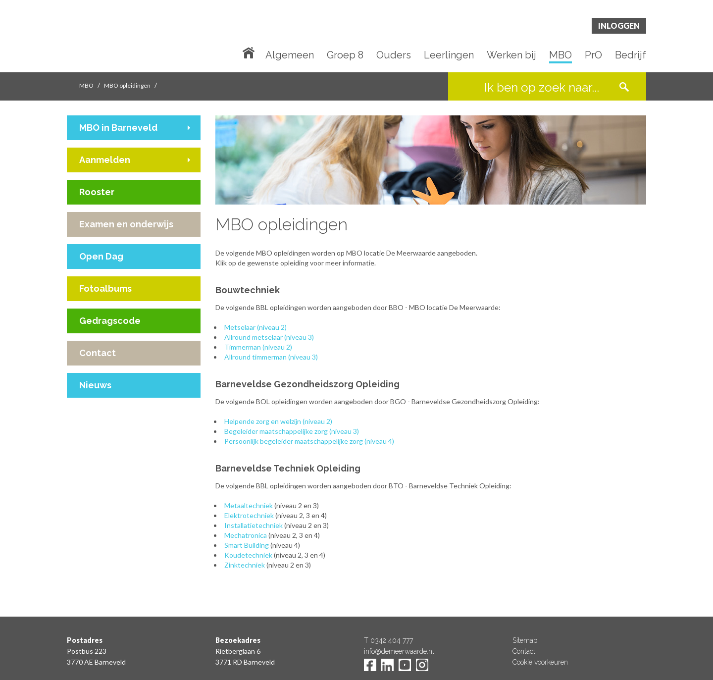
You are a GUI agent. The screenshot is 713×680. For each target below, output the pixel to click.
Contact (97, 353)
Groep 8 (345, 55)
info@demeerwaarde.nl (399, 651)
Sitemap (524, 640)
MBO (560, 55)
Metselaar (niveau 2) (255, 327)
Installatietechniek (253, 525)
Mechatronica (245, 535)
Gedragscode (110, 320)
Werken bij (511, 55)
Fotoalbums (105, 288)
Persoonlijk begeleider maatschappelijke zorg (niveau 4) (309, 441)
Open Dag (101, 256)
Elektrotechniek (249, 515)
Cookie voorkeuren (540, 662)
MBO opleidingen (127, 85)
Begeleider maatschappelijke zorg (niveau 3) (291, 431)
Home (250, 52)
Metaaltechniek (248, 505)
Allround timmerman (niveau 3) (271, 357)
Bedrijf (630, 55)
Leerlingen (449, 55)
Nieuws (95, 385)
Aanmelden (104, 160)
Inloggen (619, 25)
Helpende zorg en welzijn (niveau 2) (278, 421)
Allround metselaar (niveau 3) (269, 337)
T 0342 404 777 (388, 640)
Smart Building (246, 545)
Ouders (393, 55)
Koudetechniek (248, 555)
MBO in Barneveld (118, 127)
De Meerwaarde (126, 38)
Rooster (96, 192)
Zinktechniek (244, 565)
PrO (593, 55)
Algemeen (289, 55)
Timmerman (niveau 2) (258, 347)
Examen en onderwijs (126, 224)
